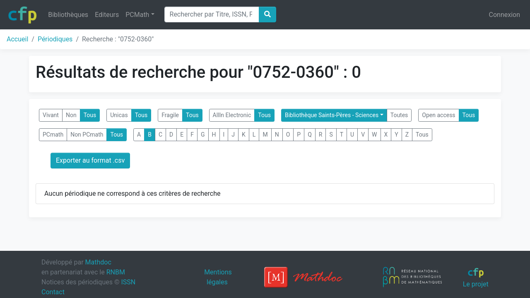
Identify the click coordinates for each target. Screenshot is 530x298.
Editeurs (107, 15)
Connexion (504, 15)
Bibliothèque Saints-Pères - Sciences (331, 115)
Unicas (119, 115)
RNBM (115, 272)
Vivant (51, 115)
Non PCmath (86, 134)
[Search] (211, 14)
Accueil (17, 39)
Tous (90, 115)
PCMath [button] (137, 15)
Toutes (399, 115)
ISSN (128, 282)
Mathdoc (98, 262)
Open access (438, 115)
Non (71, 115)
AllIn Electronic (232, 115)
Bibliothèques (68, 15)
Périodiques (55, 39)
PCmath (53, 134)
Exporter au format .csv (90, 160)
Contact (53, 292)
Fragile (170, 115)
